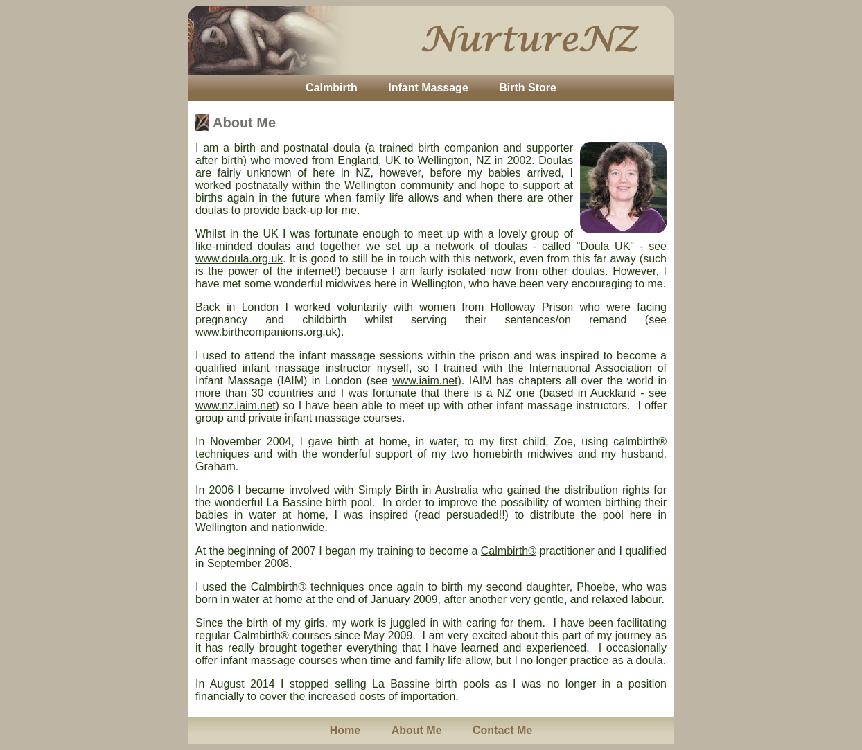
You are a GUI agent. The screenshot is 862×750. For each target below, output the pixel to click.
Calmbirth (332, 87)
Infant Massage (428, 87)
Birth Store (527, 87)
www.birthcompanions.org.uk (266, 332)
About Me (417, 730)
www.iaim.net (424, 380)
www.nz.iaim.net (235, 405)
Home (345, 730)
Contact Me (502, 730)
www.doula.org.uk (239, 259)
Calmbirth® (508, 551)
